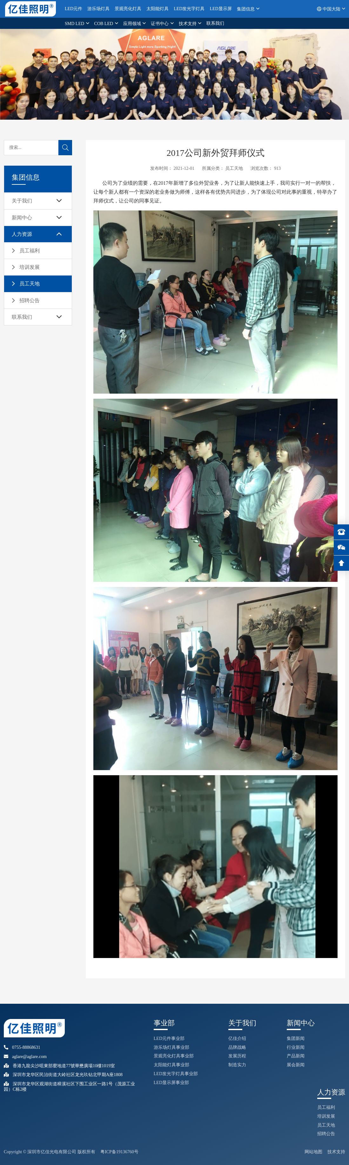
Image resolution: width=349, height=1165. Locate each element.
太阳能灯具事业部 (171, 1064)
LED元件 (73, 8)
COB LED (104, 23)
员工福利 (29, 250)
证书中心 (160, 23)
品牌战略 (237, 1047)
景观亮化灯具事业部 (174, 1056)
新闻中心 (22, 217)
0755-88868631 (22, 1047)
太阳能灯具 (157, 8)
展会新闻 (296, 1064)
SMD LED (75, 23)
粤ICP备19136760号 (119, 1151)
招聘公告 (29, 300)
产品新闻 (296, 1056)
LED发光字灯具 (189, 8)
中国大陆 (329, 9)
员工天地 (29, 283)
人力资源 (22, 234)
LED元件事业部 (169, 1038)
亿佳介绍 (237, 1038)
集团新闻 (296, 1038)
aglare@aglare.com (25, 1056)
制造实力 (237, 1064)
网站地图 (313, 1151)
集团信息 (246, 9)
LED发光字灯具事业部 (176, 1073)
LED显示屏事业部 (171, 1082)
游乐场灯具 (98, 8)
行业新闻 (296, 1047)
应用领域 (132, 23)
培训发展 (29, 267)
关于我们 (22, 200)
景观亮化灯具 (128, 8)
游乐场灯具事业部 (171, 1047)
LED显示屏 (221, 8)
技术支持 (188, 23)
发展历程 (237, 1056)
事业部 (164, 1023)
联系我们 (215, 23)
